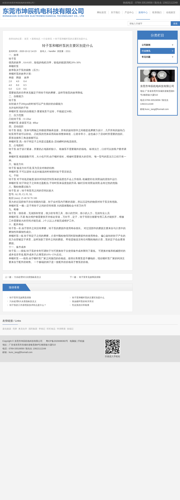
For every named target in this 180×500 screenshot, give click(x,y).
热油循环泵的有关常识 (83, 301)
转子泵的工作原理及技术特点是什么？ (28, 305)
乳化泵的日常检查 (80, 305)
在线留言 (170, 12)
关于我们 (115, 12)
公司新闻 (157, 45)
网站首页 (101, 12)
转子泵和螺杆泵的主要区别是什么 (88, 297)
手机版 (81, 341)
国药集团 (33, 328)
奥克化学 (22, 328)
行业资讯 (47, 39)
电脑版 (73, 341)
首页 (26, 39)
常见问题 (157, 57)
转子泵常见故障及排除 (90, 277)
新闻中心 (143, 12)
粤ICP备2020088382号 (56, 341)
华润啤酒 (61, 328)
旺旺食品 (51, 328)
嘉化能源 (6, 328)
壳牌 (15, 328)
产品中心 (129, 12)
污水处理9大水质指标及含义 (27, 277)
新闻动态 (36, 39)
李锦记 (42, 328)
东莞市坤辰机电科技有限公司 (42, 13)
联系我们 (157, 12)
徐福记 (70, 328)
